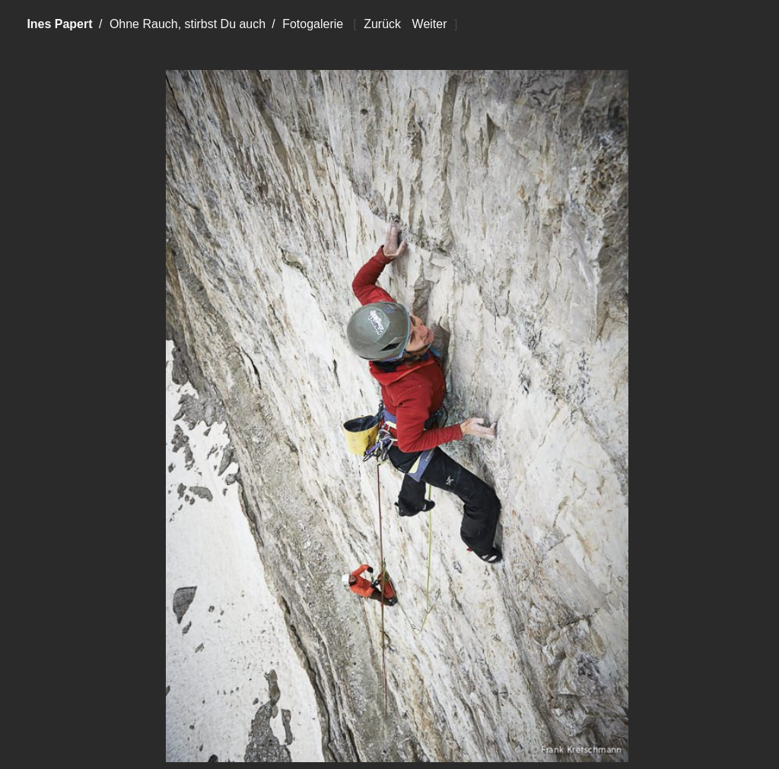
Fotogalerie (312, 23)
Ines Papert (59, 23)
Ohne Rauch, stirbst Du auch (187, 23)
